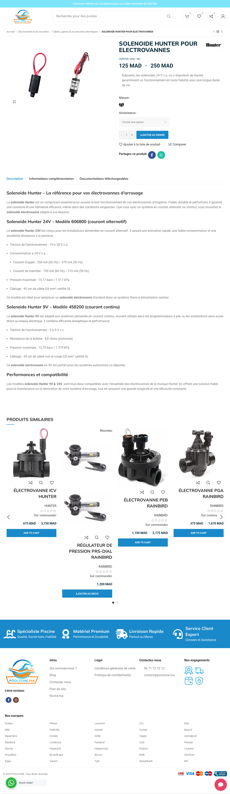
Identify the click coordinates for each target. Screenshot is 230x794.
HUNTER (50, 506)
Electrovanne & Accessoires (34, 31)
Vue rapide (41, 483)
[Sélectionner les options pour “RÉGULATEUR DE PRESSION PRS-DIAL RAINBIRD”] (87, 594)
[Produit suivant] (222, 32)
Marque (124, 97)
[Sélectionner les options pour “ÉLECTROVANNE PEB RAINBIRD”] (143, 543)
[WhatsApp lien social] (161, 155)
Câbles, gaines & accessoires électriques (75, 31)
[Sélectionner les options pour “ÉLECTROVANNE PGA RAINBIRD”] (199, 533)
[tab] (15, 178)
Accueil (11, 31)
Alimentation (127, 113)
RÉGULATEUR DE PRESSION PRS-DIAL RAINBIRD (90, 551)
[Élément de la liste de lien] (70, 668)
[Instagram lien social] (16, 700)
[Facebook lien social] (152, 155)
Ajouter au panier (152, 134)
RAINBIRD (105, 566)
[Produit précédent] (214, 32)
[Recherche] (113, 16)
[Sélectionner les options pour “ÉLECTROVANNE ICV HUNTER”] (32, 533)
